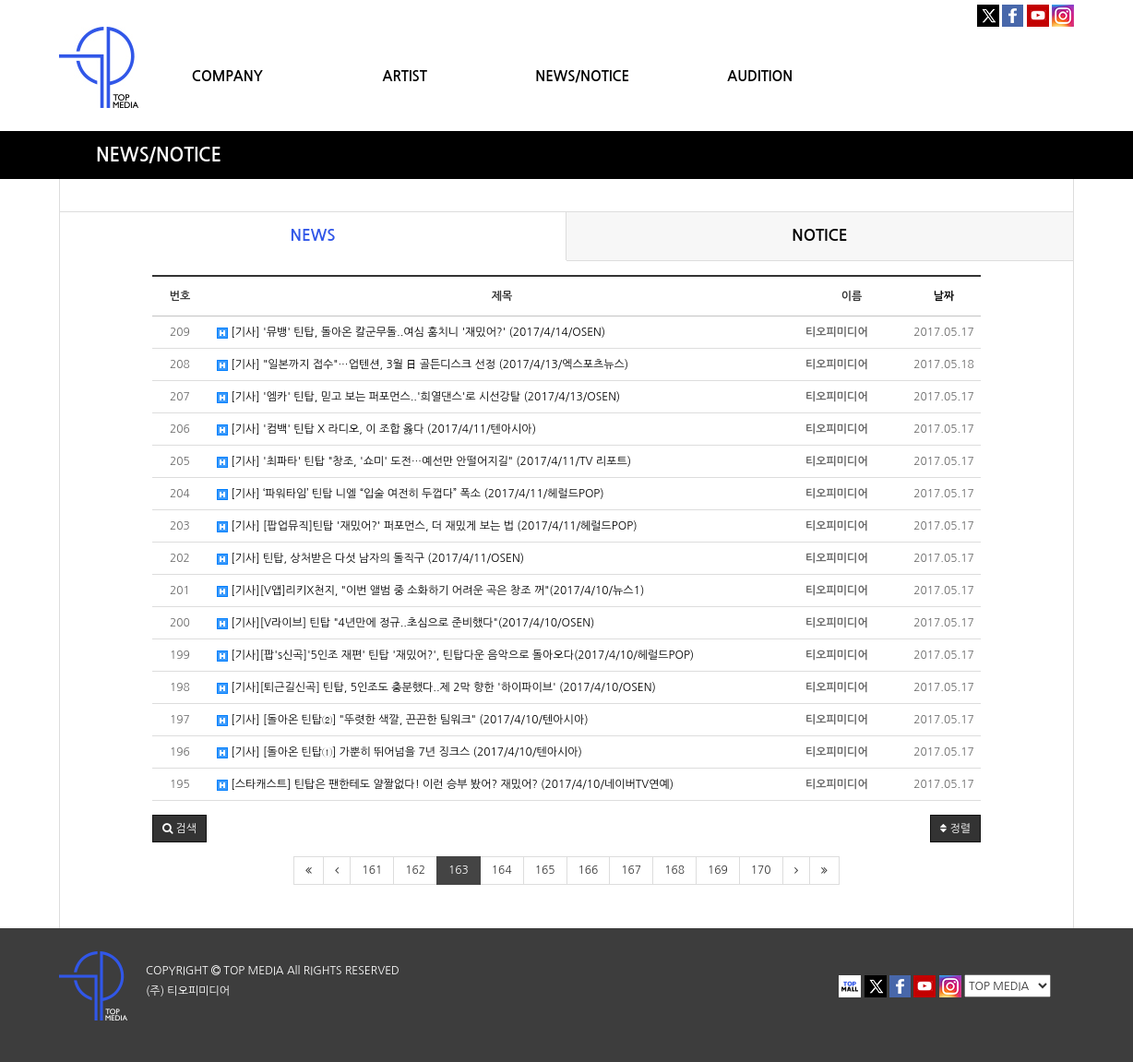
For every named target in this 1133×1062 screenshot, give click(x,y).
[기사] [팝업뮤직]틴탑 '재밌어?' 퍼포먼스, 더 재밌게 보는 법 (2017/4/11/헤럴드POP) (427, 526)
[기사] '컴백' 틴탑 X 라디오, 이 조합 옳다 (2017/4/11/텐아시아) (376, 430)
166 (588, 870)
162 (415, 870)
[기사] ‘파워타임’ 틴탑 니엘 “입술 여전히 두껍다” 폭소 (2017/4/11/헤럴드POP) (410, 494)
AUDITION (760, 76)
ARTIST (405, 76)
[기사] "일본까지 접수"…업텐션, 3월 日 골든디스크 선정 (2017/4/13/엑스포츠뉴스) (422, 365)
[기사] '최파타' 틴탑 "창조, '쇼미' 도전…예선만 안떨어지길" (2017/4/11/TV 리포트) (424, 462)
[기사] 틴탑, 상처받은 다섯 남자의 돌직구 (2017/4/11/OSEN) (370, 559)
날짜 (944, 296)
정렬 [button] (955, 828)
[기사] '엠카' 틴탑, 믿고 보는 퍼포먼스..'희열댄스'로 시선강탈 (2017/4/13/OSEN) (418, 397)
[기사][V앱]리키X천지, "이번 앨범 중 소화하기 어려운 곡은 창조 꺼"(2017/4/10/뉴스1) (430, 591)
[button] (179, 828)
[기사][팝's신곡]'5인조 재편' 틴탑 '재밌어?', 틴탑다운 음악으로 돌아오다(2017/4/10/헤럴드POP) (455, 656)
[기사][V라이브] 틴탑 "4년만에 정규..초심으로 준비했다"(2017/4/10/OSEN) (405, 623)
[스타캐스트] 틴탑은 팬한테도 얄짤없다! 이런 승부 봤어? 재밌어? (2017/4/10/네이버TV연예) (445, 785)
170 (761, 870)
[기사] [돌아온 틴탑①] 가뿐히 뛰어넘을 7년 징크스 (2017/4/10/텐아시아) (399, 752)
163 (458, 870)
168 (674, 870)
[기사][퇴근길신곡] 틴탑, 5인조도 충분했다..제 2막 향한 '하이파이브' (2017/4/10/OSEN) (436, 688)
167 (631, 870)
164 (502, 870)
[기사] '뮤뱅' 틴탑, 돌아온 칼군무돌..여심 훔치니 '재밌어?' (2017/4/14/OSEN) (411, 333)
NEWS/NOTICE (582, 76)
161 (372, 870)
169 (718, 870)
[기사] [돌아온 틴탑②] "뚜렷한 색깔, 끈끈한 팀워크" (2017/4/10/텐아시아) (403, 720)
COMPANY (227, 76)
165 (545, 870)
